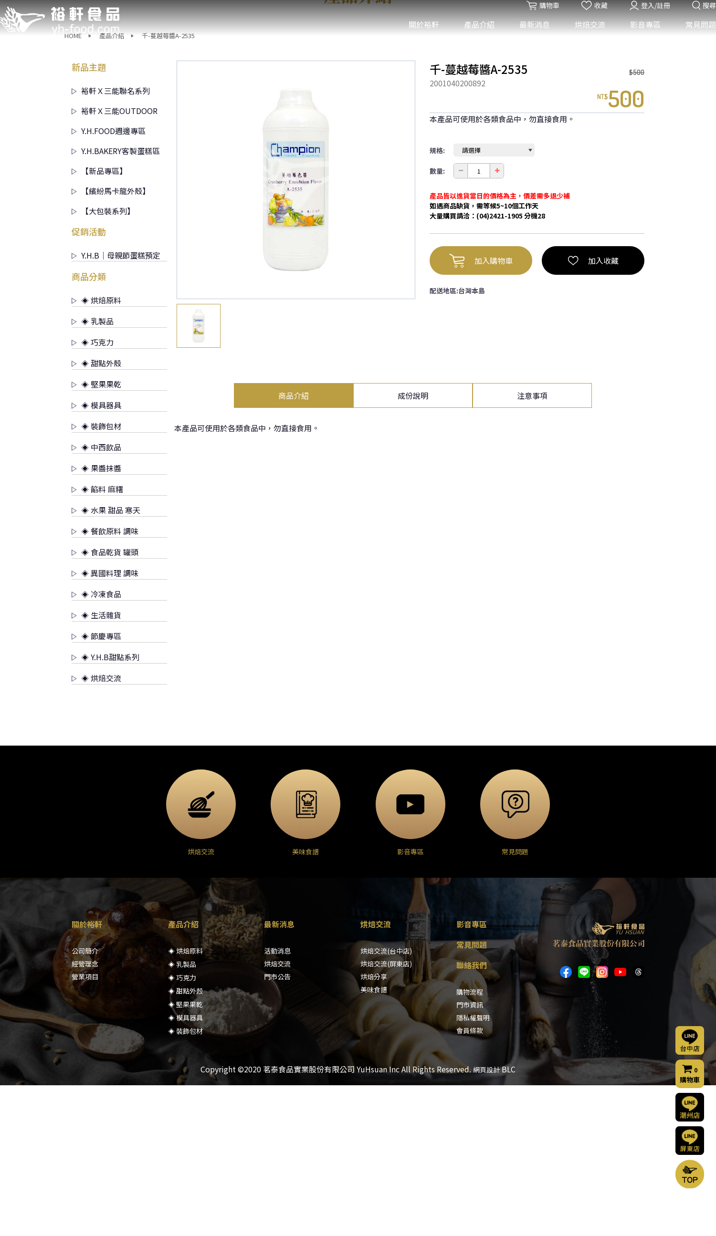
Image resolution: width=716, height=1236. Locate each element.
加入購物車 (481, 411)
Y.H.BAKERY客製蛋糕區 (116, 301)
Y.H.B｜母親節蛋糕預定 (116, 406)
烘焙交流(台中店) (386, 1101)
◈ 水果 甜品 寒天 (106, 660)
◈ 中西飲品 (96, 597)
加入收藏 (593, 411)
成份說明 (413, 546)
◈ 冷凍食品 (96, 744)
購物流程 (469, 1142)
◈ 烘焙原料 (96, 451)
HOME (73, 186)
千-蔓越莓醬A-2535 (168, 186)
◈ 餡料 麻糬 (97, 639)
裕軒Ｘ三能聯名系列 (111, 241)
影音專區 (638, 37)
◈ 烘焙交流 (96, 828)
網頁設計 (486, 1220)
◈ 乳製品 (93, 472)
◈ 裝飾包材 (96, 576)
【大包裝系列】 (103, 361)
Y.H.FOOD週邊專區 (109, 281)
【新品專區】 (99, 321)
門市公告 (277, 1127)
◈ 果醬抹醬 (96, 618)
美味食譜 (373, 1140)
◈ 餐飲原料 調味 (105, 681)
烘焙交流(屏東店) (386, 1114)
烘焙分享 (373, 1127)
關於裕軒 (416, 37)
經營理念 (85, 1114)
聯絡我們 (471, 1116)
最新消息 (527, 37)
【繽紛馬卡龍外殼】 (111, 341)
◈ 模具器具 (96, 555)
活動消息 (277, 1101)
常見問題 (693, 37)
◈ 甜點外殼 (96, 513)
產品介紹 (472, 37)
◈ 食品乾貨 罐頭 (105, 702)
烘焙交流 (583, 37)
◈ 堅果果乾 (96, 534)
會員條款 (469, 1181)
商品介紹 (293, 546)
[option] (296, 330)
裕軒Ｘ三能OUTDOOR (115, 261)
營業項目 (85, 1127)
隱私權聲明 (473, 1168)
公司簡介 (85, 1101)
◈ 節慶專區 (96, 786)
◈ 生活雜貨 (96, 765)
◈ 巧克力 (93, 493)
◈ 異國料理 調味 (105, 723)
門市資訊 (469, 1155)
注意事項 (532, 546)
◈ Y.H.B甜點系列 (105, 807)
